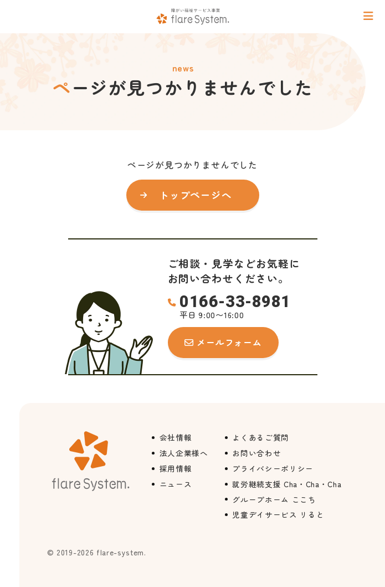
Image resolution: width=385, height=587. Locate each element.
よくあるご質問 (260, 437)
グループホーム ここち (274, 499)
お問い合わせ (256, 452)
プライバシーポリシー (273, 468)
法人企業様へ (184, 452)
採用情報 (176, 468)
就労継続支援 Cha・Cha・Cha (286, 483)
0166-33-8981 (235, 302)
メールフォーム (229, 342)
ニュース (176, 483)
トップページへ (195, 195)
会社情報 (176, 437)
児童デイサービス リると (278, 514)
